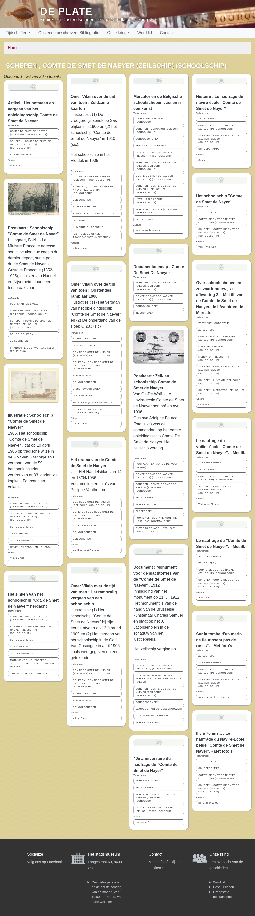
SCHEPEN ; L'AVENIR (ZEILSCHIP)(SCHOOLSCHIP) (157, 211)
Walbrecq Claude (208, 504)
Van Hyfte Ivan (207, 247)
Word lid (144, 33)
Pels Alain (16, 165)
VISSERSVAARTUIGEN (87, 389)
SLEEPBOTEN (144, 511)
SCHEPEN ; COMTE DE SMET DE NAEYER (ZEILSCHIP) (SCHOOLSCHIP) (30, 144)
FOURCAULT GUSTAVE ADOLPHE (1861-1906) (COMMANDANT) (156, 519)
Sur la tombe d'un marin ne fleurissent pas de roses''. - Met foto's (219, 640)
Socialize (35, 854)
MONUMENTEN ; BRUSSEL (152, 715)
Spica (201, 160)
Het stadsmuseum (104, 854)
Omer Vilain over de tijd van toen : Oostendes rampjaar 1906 (93, 290)
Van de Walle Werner (148, 230)
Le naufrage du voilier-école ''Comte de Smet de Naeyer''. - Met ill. (220, 447)
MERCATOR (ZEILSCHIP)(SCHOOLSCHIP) (151, 120)
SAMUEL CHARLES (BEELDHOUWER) (159, 709)
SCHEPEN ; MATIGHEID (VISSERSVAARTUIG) (87, 411)
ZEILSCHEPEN (19, 341)
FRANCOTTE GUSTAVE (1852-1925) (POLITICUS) (32, 349)
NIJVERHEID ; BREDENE (88, 227)
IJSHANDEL (80, 220)
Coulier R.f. (205, 404)
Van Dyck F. (205, 597)
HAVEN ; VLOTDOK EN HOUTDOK (31, 547)
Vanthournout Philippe (86, 550)
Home (13, 48)
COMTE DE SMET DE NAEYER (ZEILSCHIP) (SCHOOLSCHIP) (28, 133)
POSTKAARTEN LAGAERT (26, 304)
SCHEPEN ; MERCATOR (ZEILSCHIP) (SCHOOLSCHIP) (158, 130)
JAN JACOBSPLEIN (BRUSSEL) (29, 673)
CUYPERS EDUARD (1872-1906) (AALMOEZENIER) (155, 530)
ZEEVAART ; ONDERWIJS (151, 145)
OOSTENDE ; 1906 (84, 345)
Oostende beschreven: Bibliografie (68, 33)
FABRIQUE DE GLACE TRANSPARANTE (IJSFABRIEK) (92, 235)
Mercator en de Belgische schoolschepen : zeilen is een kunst (157, 102)
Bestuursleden (223, 887)
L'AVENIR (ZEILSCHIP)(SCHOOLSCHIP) (150, 201)
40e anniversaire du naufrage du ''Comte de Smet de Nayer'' (155, 764)
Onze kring (116, 33)
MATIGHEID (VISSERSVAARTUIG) (93, 402)
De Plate (66, 11)
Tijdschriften (16, 33)
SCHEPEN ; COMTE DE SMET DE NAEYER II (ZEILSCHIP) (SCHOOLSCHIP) (156, 189)
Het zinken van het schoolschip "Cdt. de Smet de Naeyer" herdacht (33, 600)
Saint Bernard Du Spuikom (214, 697)
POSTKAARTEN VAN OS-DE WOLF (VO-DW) (157, 465)
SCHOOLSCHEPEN (21, 334)
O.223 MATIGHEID (84, 395)
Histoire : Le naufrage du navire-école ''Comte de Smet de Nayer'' (219, 102)
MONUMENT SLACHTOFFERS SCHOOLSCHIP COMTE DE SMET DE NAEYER (33, 663)
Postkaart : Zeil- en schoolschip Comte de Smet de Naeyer (154, 382)
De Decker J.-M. (208, 803)
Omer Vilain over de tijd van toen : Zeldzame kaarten (93, 102)
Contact (167, 33)
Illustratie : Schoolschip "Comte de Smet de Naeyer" (30, 421)
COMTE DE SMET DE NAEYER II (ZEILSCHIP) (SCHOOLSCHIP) (156, 177)
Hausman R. (143, 822)
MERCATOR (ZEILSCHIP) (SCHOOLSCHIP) (213, 358)
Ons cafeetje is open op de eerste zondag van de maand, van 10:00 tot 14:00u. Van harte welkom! (107, 892)
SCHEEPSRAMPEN (21, 154)
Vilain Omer (17, 558)
